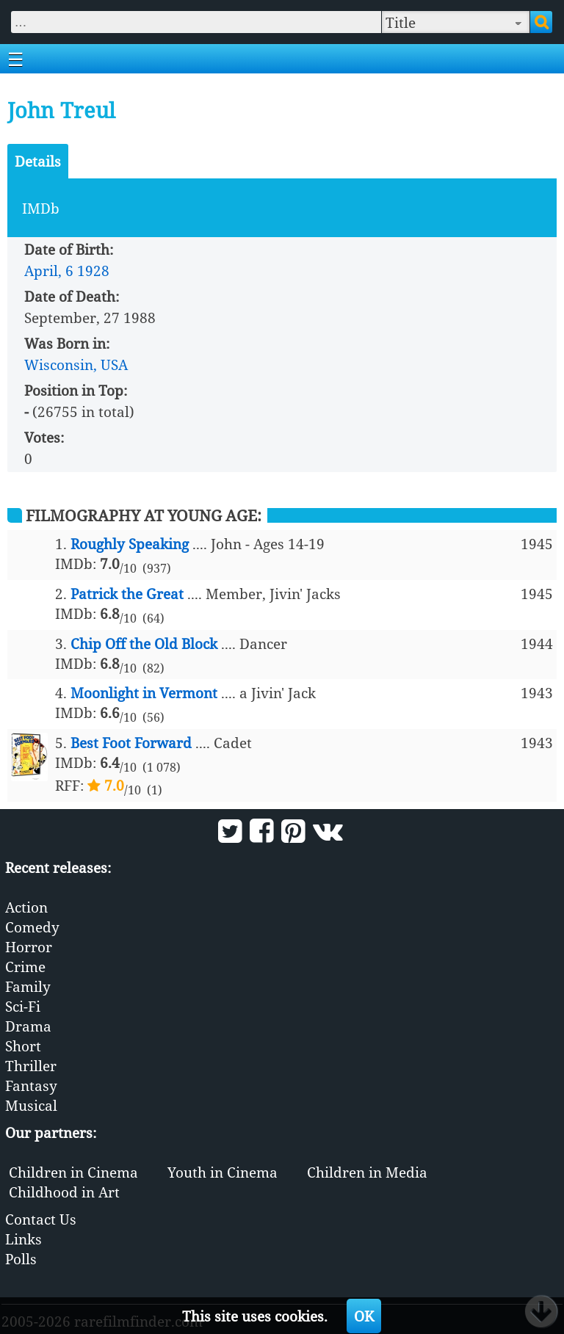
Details (38, 161)
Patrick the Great (127, 593)
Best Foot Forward (131, 743)
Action (26, 907)
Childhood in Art (64, 1192)
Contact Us (40, 1219)
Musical (31, 1105)
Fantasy (31, 1085)
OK (364, 1316)
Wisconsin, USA (76, 364)
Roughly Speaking (129, 544)
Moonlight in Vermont (143, 693)
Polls (21, 1259)
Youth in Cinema (222, 1172)
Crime (25, 966)
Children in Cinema (73, 1172)
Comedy (32, 927)
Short (23, 1046)
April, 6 (48, 270)
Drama (28, 1026)
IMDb (40, 208)
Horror (28, 947)
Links (23, 1239)
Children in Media (367, 1172)
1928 (93, 270)
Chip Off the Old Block (143, 643)
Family (28, 986)
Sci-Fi (22, 1006)
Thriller (31, 1066)
